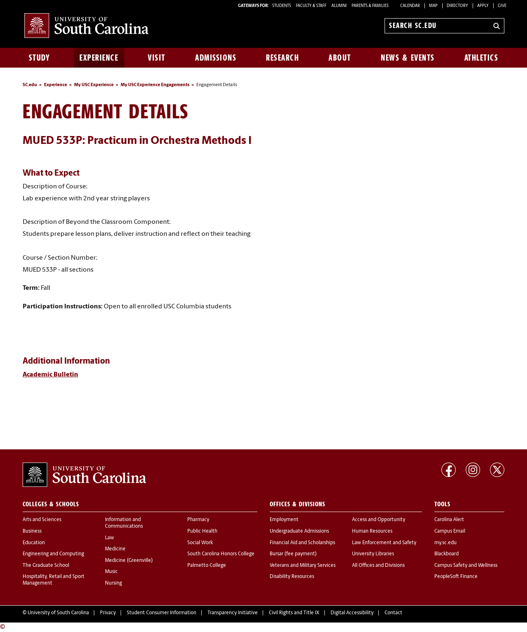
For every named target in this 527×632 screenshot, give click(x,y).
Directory (457, 6)
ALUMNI (339, 6)
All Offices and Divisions (378, 565)
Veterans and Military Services (303, 565)
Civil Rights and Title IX (294, 613)
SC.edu (30, 85)
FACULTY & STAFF (311, 6)
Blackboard (446, 554)
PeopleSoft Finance (456, 576)
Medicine (115, 549)
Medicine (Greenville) (129, 560)
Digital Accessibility (352, 613)
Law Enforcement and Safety (384, 542)
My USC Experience (94, 85)
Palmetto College (206, 565)
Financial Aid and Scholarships (302, 542)
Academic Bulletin (50, 374)
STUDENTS (282, 6)
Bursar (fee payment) (293, 554)
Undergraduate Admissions (299, 531)
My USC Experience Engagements (155, 85)
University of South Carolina (58, 613)
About (340, 58)
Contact (393, 613)
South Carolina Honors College (220, 554)
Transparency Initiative (233, 613)
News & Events (408, 58)
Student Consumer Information (161, 613)
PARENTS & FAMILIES (370, 6)
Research (282, 58)
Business (32, 531)
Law (109, 538)
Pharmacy (198, 519)
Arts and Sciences (42, 519)
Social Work (200, 542)
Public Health (202, 531)
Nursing (113, 583)
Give (502, 6)
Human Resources (372, 531)
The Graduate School (46, 565)
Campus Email (449, 531)
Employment (284, 519)
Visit (157, 58)
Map (433, 6)
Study (39, 58)
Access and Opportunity (378, 519)
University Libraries (373, 554)
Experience (98, 58)
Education (34, 542)
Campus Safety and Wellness (465, 565)
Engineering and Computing (53, 554)
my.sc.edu (445, 542)
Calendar (410, 6)
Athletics (481, 58)
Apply (483, 6)
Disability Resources (292, 576)
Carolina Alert (449, 519)
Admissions (215, 58)
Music (111, 571)
